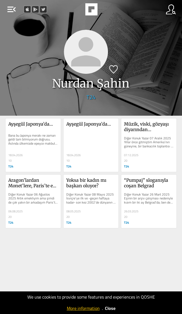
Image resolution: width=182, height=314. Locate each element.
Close (110, 308)
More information (83, 308)
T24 (91, 97)
